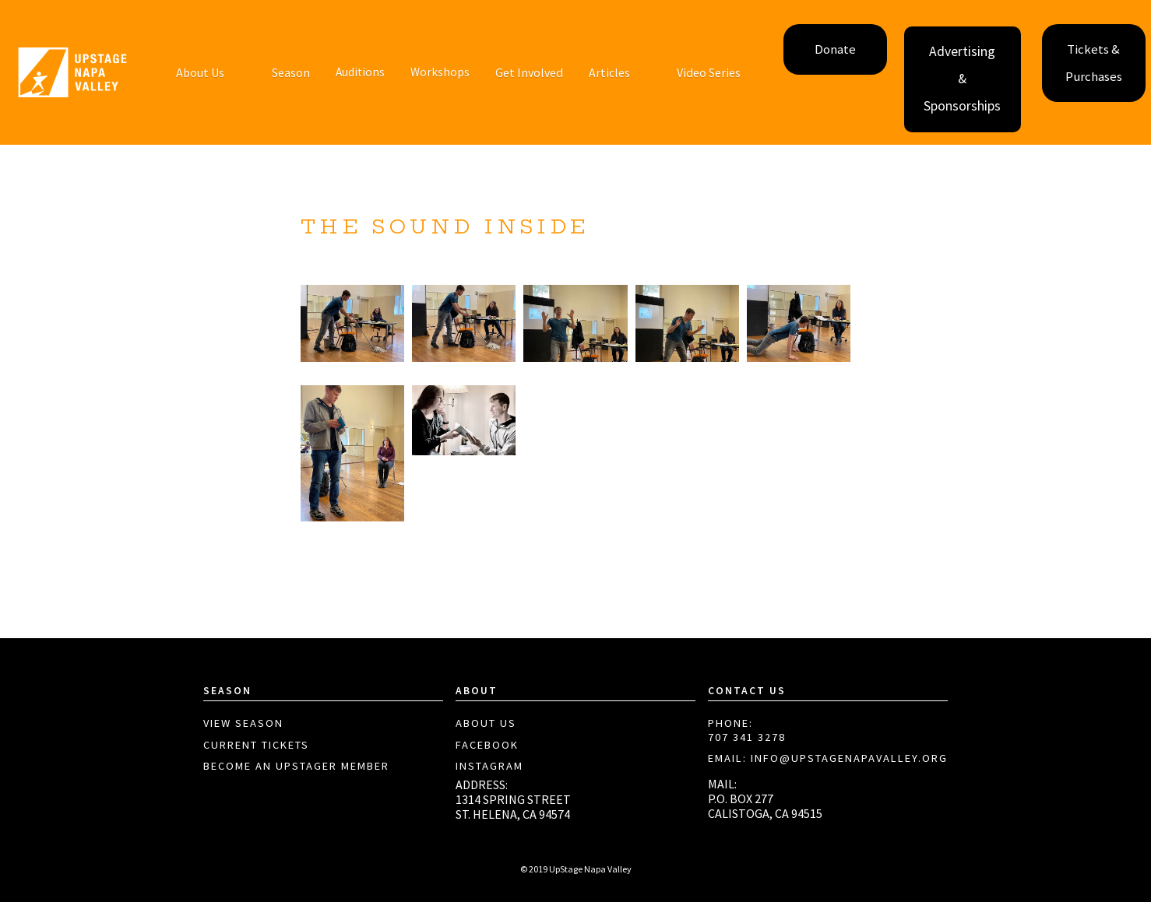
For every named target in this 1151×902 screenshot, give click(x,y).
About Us (486, 723)
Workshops (440, 72)
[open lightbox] (352, 324)
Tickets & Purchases (1093, 63)
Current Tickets (256, 745)
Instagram (489, 766)
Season (291, 72)
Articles (609, 72)
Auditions (360, 72)
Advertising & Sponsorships (962, 78)
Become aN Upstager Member (296, 766)
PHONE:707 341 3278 (747, 730)
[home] (72, 72)
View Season (243, 723)
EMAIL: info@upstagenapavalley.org (828, 758)
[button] (200, 72)
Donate (835, 49)
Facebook (487, 745)
